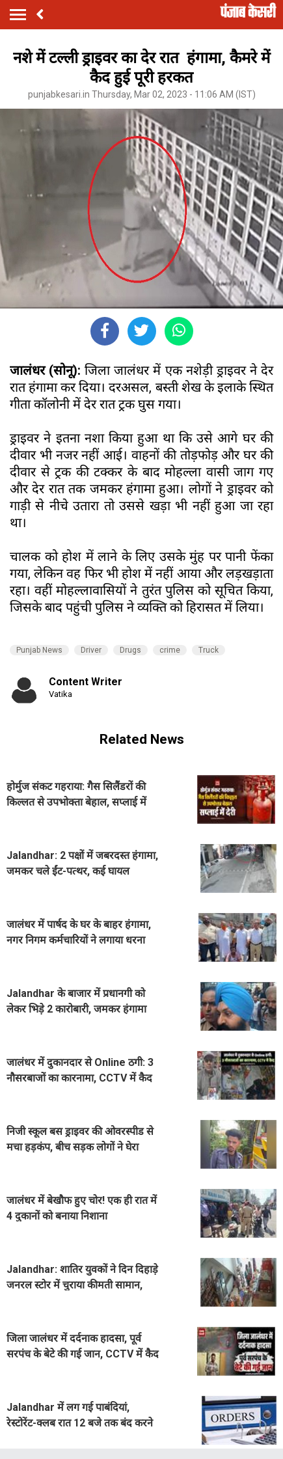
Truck (208, 650)
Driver (91, 650)
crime (169, 650)
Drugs (130, 650)
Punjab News (39, 650)
